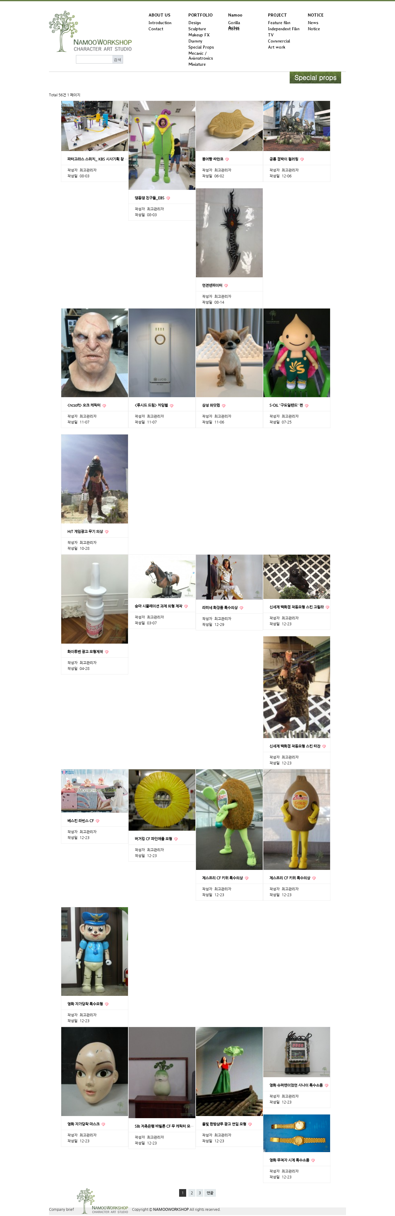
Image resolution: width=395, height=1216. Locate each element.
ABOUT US (159, 15)
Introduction (160, 22)
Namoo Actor (235, 16)
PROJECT (277, 15)
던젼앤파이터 (212, 285)
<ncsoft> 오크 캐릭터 (84, 405)
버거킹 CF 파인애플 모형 (154, 839)
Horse (234, 28)
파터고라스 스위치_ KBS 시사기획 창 (96, 159)
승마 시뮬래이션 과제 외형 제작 (159, 606)
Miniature (197, 64)
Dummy (195, 41)
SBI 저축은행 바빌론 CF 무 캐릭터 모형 (164, 1126)
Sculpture (197, 28)
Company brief (61, 1209)
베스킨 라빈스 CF (81, 821)
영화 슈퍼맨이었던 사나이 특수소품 (296, 1085)
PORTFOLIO (200, 15)
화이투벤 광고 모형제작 (85, 652)
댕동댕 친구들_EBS (150, 198)
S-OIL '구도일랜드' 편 (286, 405)
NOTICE (316, 15)
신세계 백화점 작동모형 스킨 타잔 (295, 746)
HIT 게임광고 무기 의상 (85, 532)
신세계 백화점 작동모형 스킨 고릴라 (297, 607)
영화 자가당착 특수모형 (85, 1004)
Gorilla (234, 22)
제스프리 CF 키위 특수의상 (223, 878)
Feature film (279, 22)
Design (194, 22)
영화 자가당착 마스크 (83, 1124)
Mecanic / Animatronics (200, 56)
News (313, 22)
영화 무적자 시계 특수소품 (289, 1160)
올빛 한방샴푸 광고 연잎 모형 (224, 1124)
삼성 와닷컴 (211, 405)
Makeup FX (199, 34)
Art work (276, 47)
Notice (314, 28)
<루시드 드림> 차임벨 (152, 405)
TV (271, 34)
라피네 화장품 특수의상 (220, 608)
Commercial (279, 41)
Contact (156, 28)
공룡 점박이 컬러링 (284, 159)
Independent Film (283, 28)
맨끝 (210, 1193)
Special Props (201, 47)
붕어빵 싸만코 (213, 159)
